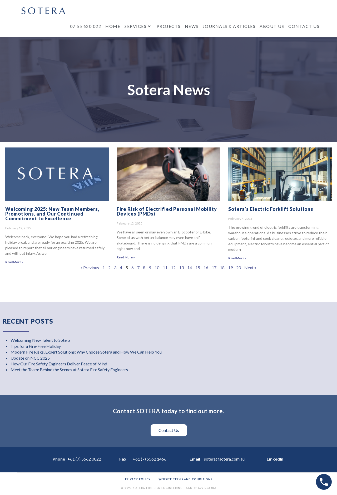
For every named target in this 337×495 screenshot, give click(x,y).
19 (230, 267)
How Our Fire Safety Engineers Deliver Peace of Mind (59, 363)
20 (238, 267)
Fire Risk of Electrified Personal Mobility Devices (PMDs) (167, 211)
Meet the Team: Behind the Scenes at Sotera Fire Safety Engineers (69, 369)
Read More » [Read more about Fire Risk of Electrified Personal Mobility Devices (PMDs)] (126, 257)
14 (189, 267)
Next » (250, 267)
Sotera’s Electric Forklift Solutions (270, 209)
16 (206, 267)
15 (197, 267)
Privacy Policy (138, 479)
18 (222, 267)
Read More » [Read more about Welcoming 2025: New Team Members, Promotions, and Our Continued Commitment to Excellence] (14, 262)
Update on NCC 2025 (30, 357)
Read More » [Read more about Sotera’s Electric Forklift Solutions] (237, 258)
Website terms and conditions (185, 479)
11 (165, 267)
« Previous (90, 267)
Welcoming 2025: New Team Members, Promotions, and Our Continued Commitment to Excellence (52, 213)
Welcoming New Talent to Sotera (40, 340)
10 (157, 267)
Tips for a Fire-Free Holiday (36, 346)
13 (181, 267)
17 (214, 267)
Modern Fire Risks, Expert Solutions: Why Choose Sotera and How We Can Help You (86, 351)
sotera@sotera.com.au (224, 458)
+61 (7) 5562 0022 (84, 458)
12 (173, 267)
